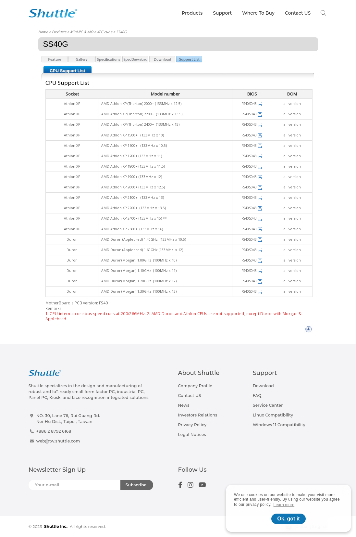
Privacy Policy (192, 424)
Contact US (298, 13)
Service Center (268, 405)
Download (263, 385)
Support (222, 13)
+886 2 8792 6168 (53, 431)
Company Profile (195, 385)
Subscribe (136, 484)
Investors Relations (197, 415)
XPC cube (104, 31)
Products (192, 13)
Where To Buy (258, 13)
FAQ (257, 395)
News (184, 405)
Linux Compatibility (273, 415)
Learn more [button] (284, 505)
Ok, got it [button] (288, 518)
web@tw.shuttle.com (58, 441)
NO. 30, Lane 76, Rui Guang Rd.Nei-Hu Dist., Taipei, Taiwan (68, 418)
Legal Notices (192, 434)
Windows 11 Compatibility (279, 424)
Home (43, 31)
